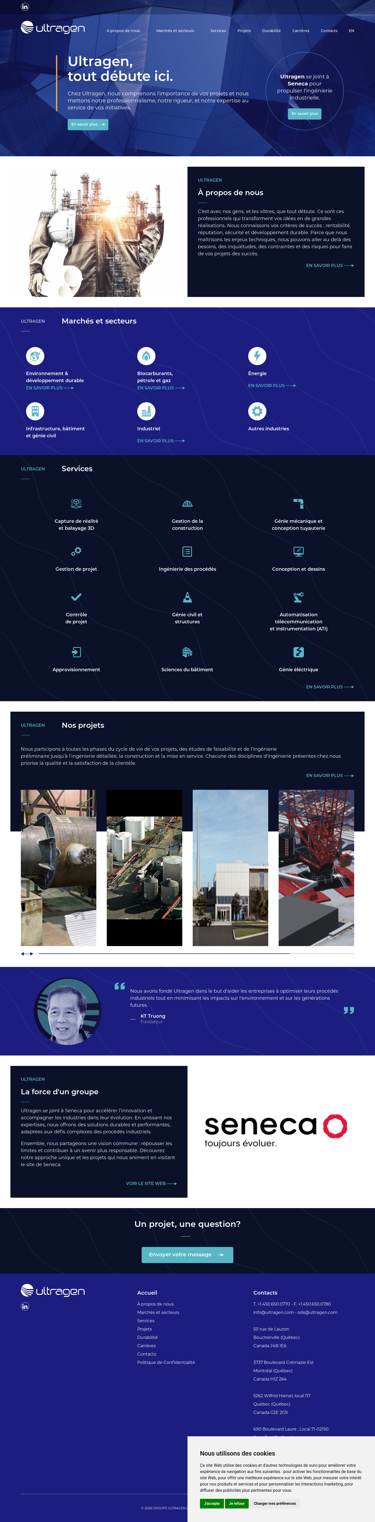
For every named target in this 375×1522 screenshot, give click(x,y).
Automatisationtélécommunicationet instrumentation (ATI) (299, 622)
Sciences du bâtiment (187, 670)
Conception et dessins (298, 569)
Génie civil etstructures (187, 619)
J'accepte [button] (212, 1503)
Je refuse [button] (237, 1503)
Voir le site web (146, 1184)
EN (351, 31)
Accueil (147, 1293)
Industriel (148, 429)
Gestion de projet (76, 569)
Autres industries (268, 429)
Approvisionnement (76, 670)
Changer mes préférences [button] (275, 1503)
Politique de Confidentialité (166, 1362)
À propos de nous (124, 31)
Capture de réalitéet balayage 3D (76, 525)
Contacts (329, 31)
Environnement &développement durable (55, 377)
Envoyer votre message (181, 1255)
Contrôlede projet (76, 619)
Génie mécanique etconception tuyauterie (298, 525)
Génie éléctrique (298, 670)
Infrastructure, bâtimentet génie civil (55, 433)
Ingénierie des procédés (187, 569)
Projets (244, 31)
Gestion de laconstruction (187, 525)
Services (218, 31)
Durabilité (271, 31)
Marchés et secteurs (175, 31)
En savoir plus (85, 125)
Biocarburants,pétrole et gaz (155, 377)
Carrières (300, 31)
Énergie (257, 373)
